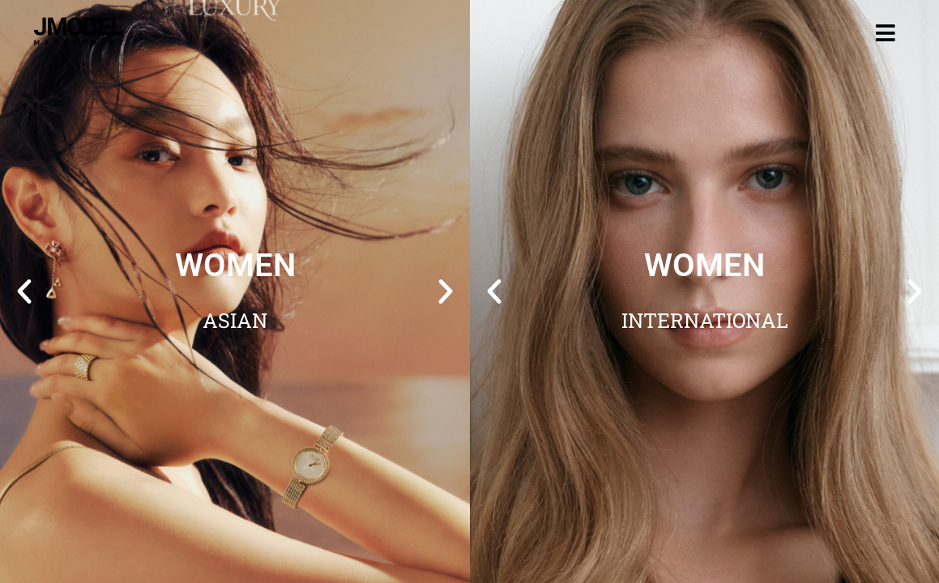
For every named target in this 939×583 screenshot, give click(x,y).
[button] (24, 291)
